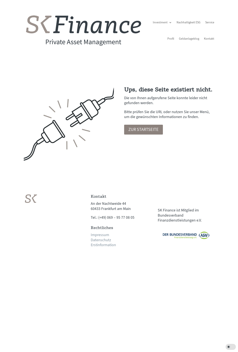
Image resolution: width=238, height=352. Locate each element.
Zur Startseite (143, 130)
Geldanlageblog (189, 39)
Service (209, 22)
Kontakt (209, 39)
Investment (160, 22)
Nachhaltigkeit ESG (189, 22)
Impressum (100, 235)
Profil (170, 39)
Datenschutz (101, 240)
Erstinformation (103, 245)
